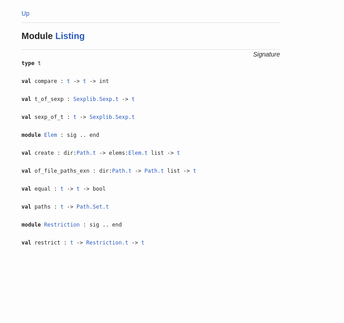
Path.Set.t (93, 207)
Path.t (86, 153)
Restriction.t (107, 243)
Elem (50, 135)
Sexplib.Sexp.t (96, 99)
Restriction (62, 225)
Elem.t (137, 153)
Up (26, 13)
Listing (70, 36)
